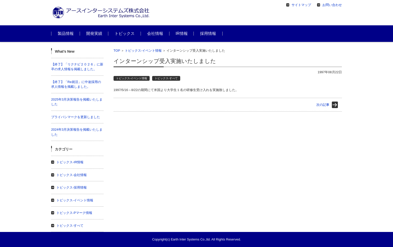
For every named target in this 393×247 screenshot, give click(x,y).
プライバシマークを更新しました (75, 117)
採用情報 (208, 33)
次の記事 (322, 105)
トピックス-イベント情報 (143, 50)
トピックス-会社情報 (71, 175)
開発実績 (94, 33)
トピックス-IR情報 (69, 162)
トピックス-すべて (166, 78)
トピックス (125, 33)
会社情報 (155, 33)
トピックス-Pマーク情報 (74, 213)
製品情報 (66, 33)
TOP (117, 50)
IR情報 (182, 33)
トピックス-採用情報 (71, 187)
